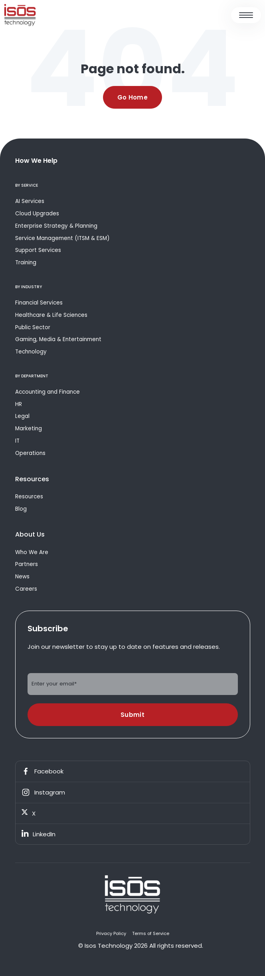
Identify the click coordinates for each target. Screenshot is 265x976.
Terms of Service (150, 934)
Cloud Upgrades (37, 213)
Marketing (28, 428)
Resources (29, 496)
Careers (26, 589)
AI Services (29, 201)
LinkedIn (38, 834)
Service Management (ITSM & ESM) (62, 238)
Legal (22, 416)
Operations (30, 453)
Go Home (132, 97)
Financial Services (39, 302)
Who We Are (31, 552)
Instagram (43, 792)
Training (25, 262)
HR (18, 404)
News (22, 576)
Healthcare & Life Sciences (51, 315)
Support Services (38, 250)
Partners (26, 564)
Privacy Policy (111, 934)
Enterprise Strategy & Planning (56, 226)
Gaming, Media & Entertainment (58, 339)
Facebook (42, 771)
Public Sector (32, 327)
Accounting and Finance (47, 392)
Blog (21, 509)
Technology (31, 351)
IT (17, 441)
